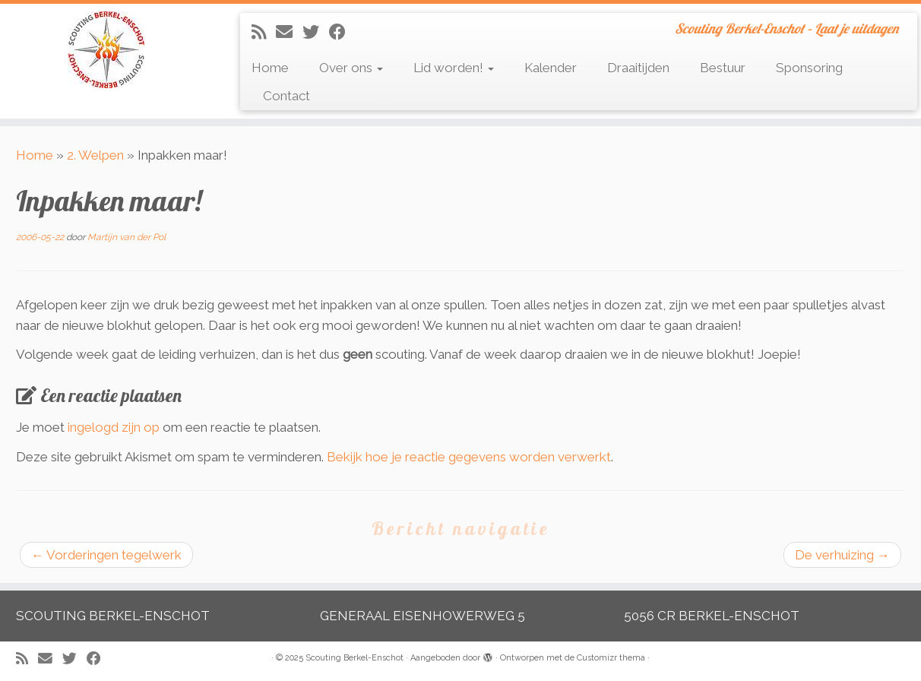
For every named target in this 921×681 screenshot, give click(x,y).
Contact (286, 95)
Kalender (550, 67)
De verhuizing (842, 554)
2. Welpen (95, 155)
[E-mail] (289, 32)
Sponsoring (809, 67)
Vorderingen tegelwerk (106, 554)
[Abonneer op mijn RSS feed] (264, 32)
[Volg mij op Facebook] (342, 32)
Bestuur (722, 67)
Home (270, 67)
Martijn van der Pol (126, 237)
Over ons (351, 67)
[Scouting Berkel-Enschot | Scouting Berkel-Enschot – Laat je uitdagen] (106, 49)
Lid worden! (453, 67)
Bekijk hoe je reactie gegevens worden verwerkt (469, 456)
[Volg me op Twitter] (315, 32)
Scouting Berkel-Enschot (354, 658)
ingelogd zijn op (114, 427)
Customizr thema (611, 658)
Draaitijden (638, 67)
